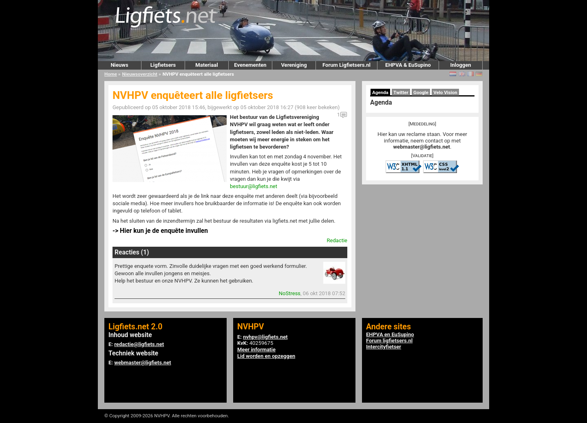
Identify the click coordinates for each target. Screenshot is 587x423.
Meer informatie (256, 349)
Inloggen (460, 65)
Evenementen (250, 65)
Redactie (337, 240)
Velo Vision (445, 92)
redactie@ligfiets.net (139, 344)
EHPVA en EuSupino (390, 334)
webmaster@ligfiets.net (421, 147)
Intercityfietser (383, 347)
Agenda (380, 92)
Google (420, 92)
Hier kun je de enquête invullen (164, 231)
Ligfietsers (163, 65)
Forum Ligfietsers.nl (346, 65)
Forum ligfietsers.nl (389, 341)
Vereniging (294, 65)
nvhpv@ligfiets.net (265, 337)
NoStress (289, 293)
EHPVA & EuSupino (408, 65)
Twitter (400, 92)
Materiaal (206, 65)
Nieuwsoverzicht (139, 74)
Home (110, 74)
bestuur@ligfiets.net (253, 186)
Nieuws (119, 65)
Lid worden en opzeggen (266, 356)
